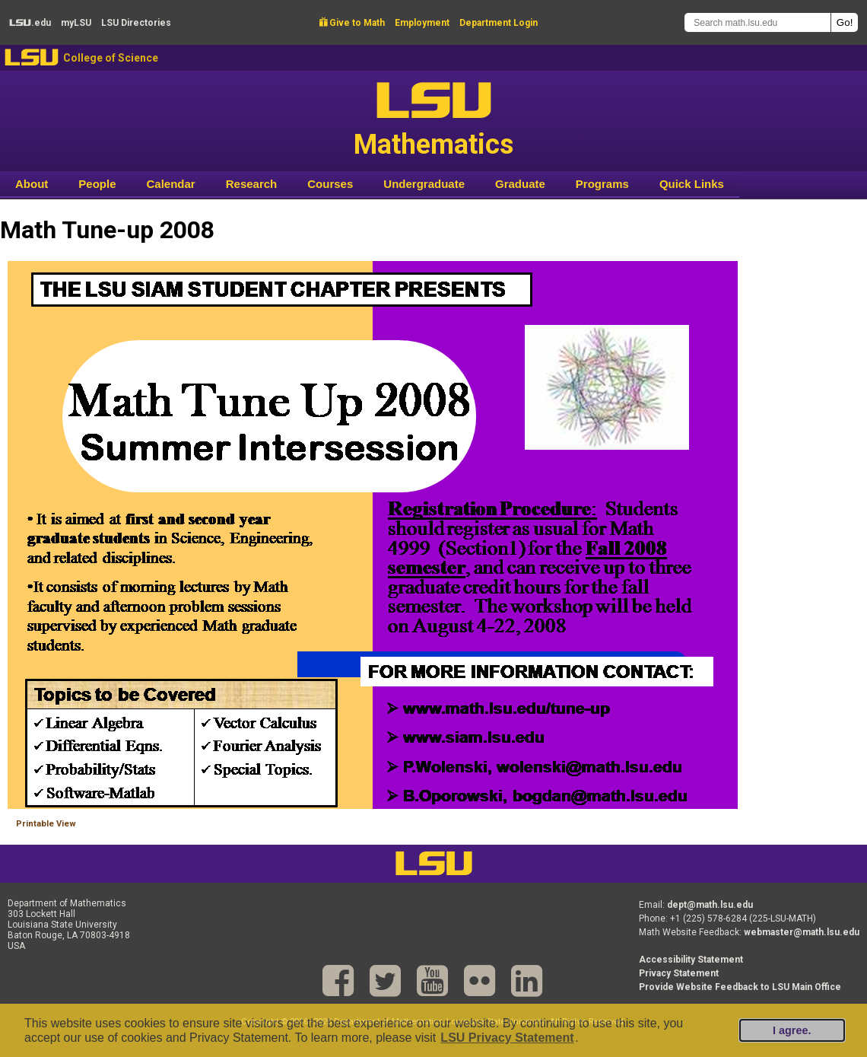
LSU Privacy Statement (506, 1037)
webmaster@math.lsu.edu (801, 932)
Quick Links (691, 183)
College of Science (110, 58)
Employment (422, 23)
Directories (136, 23)
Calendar (171, 183)
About (31, 183)
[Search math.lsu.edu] (757, 22)
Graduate (520, 183)
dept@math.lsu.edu (710, 904)
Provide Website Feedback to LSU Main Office (740, 987)
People (97, 183)
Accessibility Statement (691, 959)
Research (252, 183)
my (76, 23)
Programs (602, 183)
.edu (30, 23)
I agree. (792, 1030)
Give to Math (352, 23)
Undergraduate (424, 183)
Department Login (498, 23)
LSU (31, 57)
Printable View (46, 824)
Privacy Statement (679, 973)
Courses (330, 183)
